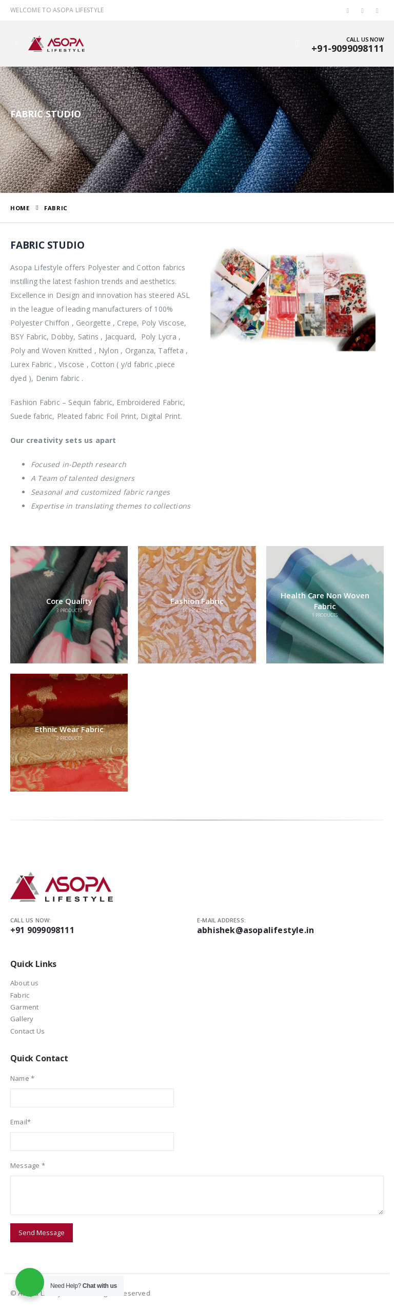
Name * (22, 1078)
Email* (20, 1121)
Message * (27, 1165)
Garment (24, 1007)
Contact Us (27, 1031)
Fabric (19, 995)
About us (24, 982)
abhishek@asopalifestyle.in (255, 930)
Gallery (21, 1018)
